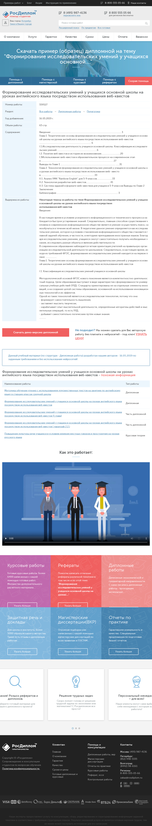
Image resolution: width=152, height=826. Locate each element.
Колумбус (26, 21)
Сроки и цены (60, 764)
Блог (29, 3)
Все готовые (104, 28)
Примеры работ (12, 3)
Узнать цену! (130, 334)
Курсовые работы (98, 765)
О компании (12, 36)
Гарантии (51, 36)
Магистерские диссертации (96, 755)
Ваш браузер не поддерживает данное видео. (76, 499)
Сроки (90, 36)
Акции (38, 3)
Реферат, (93, 770)
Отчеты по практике (99, 761)
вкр (113, 749)
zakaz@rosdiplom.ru (131, 772)
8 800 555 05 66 (120, 12)
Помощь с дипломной (15, 81)
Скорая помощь (138, 81)
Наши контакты (138, 3)
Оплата (122, 36)
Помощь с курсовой (79, 81)
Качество (71, 36)
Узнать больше (22, 601)
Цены (105, 36)
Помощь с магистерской (48, 81)
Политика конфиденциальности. (21, 763)
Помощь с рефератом (109, 81)
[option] (76, 689)
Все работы (45, 111)
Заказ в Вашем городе (21, 24)
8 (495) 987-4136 (75, 12)
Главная (56, 747)
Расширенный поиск (69, 28)
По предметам (88, 28)
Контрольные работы (100, 774)
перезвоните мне (71, 15)
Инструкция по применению (61, 3)
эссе (101, 770)
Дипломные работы (69, 111)
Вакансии (142, 36)
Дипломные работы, (99, 749)
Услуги (32, 36)
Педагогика (93, 111)
